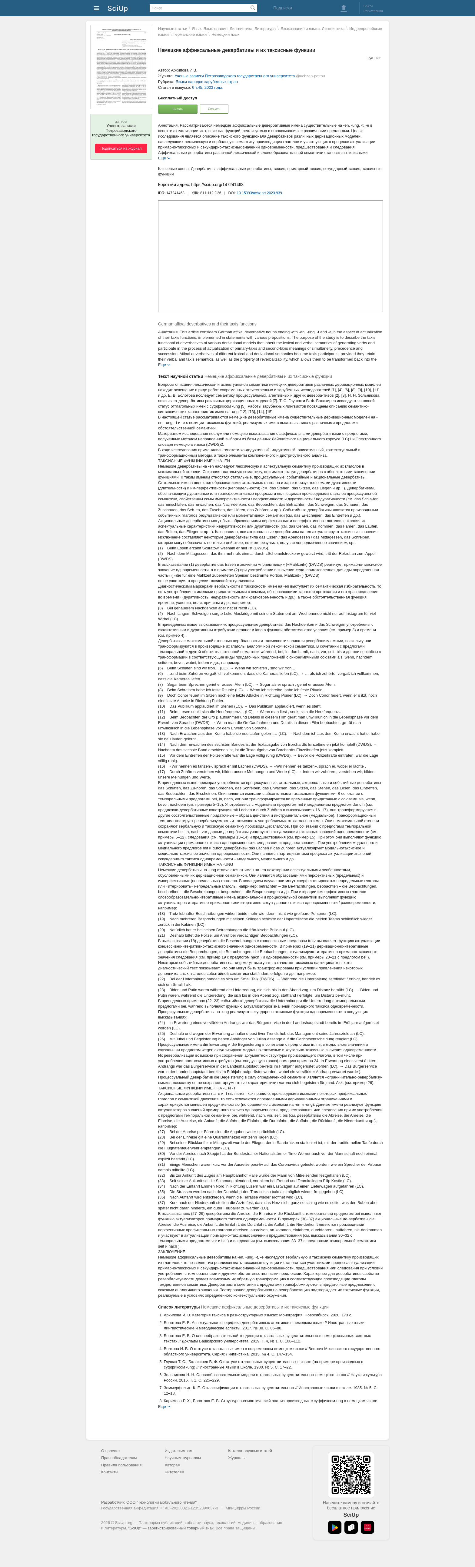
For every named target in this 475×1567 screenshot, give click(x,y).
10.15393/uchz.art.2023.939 (259, 193)
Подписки (282, 7)
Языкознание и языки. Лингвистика (312, 28)
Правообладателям (119, 1457)
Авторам (173, 1465)
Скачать (214, 109)
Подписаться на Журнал (121, 148)
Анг (378, 58)
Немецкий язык (225, 34)
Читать (177, 109)
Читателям (174, 1472)
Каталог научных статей (250, 1451)
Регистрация (373, 11)
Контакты (109, 1472)
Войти (368, 6)
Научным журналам (183, 1457)
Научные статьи (172, 28)
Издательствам (179, 1451)
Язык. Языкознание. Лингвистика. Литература (234, 28)
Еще (162, 158)
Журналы (236, 1457)
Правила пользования (121, 1465)
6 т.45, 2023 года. (207, 87)
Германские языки (190, 34)
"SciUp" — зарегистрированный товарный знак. (171, 1528)
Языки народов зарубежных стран (206, 81)
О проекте (110, 1451)
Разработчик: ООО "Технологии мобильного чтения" (149, 1502)
